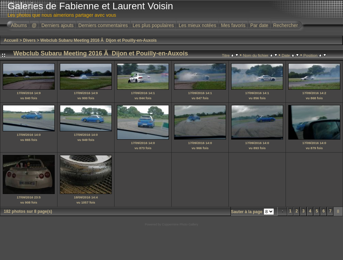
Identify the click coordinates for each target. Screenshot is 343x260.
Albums (19, 25)
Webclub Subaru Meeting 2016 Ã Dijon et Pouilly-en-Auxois (98, 40)
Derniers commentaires (103, 25)
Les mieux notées (197, 25)
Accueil (11, 40)
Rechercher (285, 25)
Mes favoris (233, 25)
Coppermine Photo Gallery (180, 224)
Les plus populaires (153, 25)
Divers (29, 40)
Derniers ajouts (57, 25)
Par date (259, 25)
